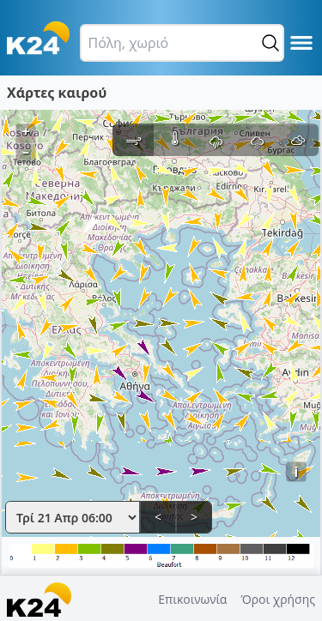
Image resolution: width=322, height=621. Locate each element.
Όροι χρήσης (277, 599)
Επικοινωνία (192, 599)
